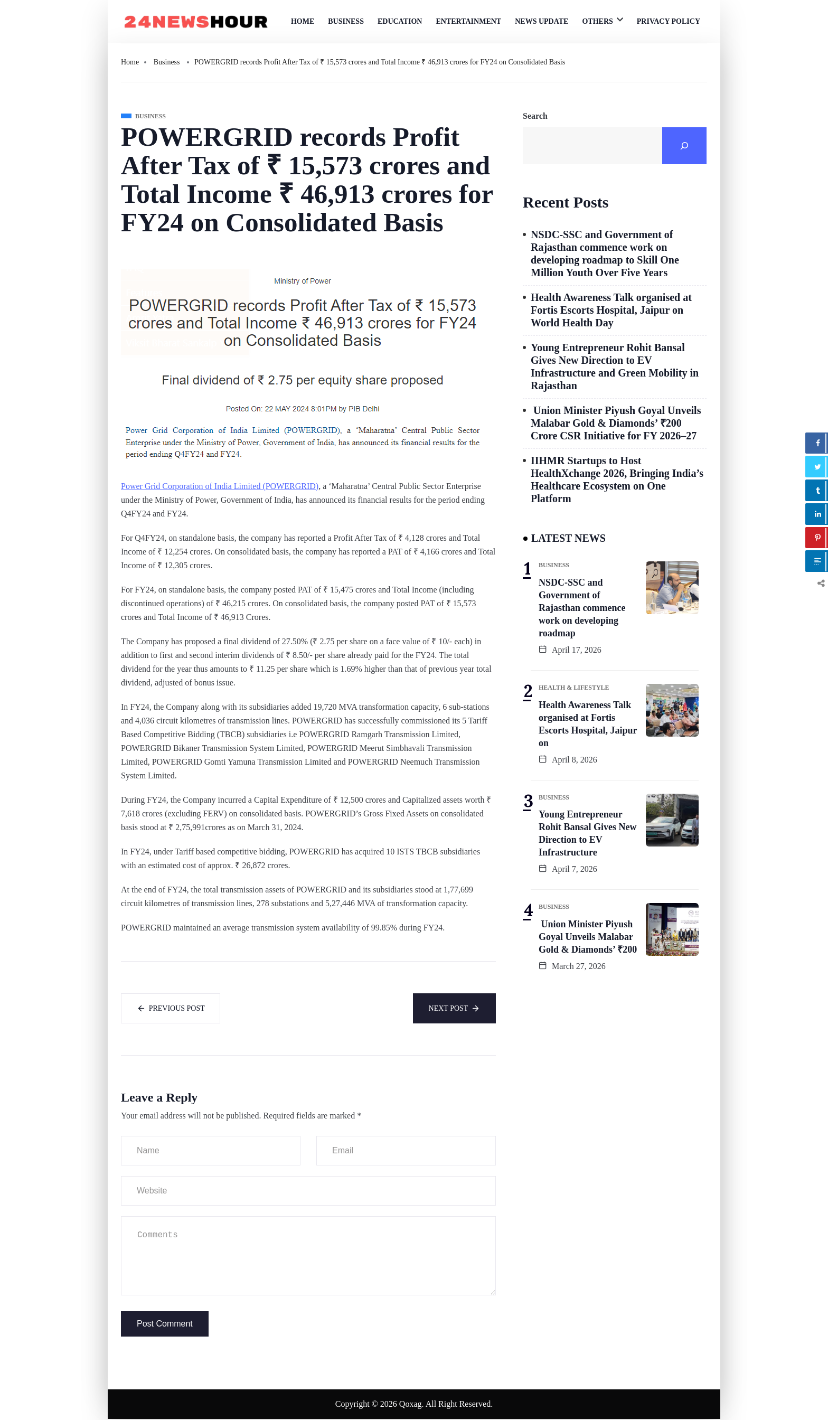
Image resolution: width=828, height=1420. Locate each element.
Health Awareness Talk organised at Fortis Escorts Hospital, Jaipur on (588, 724)
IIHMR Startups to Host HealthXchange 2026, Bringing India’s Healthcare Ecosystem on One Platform (617, 479)
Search (535, 115)
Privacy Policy (668, 21)
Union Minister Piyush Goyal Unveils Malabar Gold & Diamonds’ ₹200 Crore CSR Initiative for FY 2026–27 (616, 423)
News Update (541, 21)
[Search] (684, 145)
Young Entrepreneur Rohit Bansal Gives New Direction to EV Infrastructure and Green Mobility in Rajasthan (615, 366)
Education (400, 21)
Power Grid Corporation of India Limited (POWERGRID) (219, 486)
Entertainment (468, 21)
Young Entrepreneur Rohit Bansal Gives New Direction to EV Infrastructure (588, 833)
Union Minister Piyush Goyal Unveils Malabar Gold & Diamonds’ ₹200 (588, 937)
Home (302, 21)
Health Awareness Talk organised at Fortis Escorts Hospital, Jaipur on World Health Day (611, 309)
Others (597, 21)
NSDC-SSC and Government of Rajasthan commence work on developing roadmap (582, 607)
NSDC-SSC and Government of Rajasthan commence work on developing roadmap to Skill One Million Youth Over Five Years (605, 253)
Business (346, 21)
